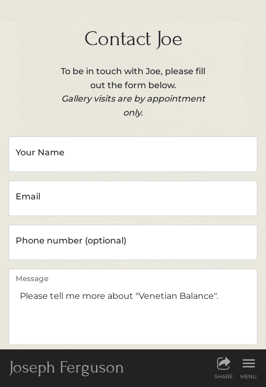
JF (66, 367)
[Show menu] (249, 367)
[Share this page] (223, 367)
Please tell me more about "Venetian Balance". (133, 312)
